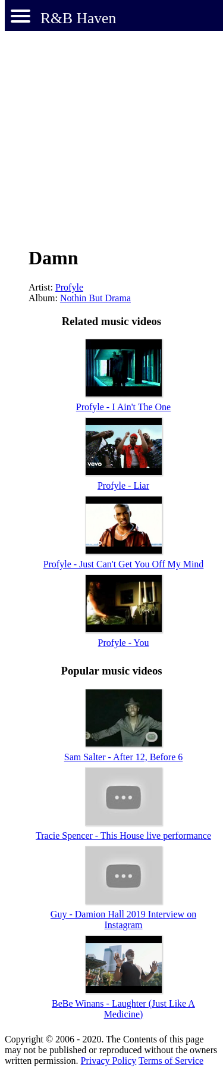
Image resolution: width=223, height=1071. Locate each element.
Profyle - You (123, 643)
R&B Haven (78, 18)
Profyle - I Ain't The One (123, 407)
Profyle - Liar (123, 485)
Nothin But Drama (95, 298)
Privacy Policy (109, 1061)
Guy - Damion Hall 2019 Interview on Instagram (123, 919)
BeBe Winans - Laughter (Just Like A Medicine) (123, 1008)
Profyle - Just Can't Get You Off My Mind (123, 564)
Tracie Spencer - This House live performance (123, 835)
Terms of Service (171, 1061)
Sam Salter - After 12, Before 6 (123, 757)
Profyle (69, 287)
